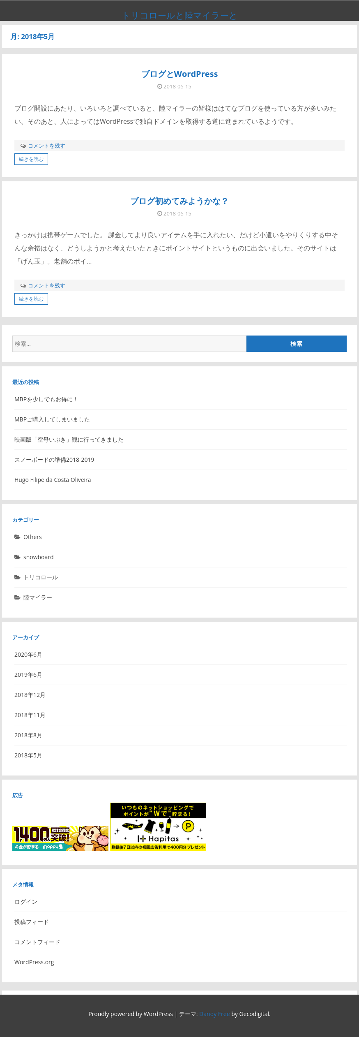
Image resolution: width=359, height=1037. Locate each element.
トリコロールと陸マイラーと (180, 15)
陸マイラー (37, 597)
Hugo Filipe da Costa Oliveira (52, 480)
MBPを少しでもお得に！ (46, 399)
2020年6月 (28, 654)
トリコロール (40, 577)
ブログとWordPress (179, 73)
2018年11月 (30, 715)
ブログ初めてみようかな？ (179, 200)
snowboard (38, 557)
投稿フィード (31, 922)
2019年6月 (28, 674)
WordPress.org (34, 962)
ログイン (25, 901)
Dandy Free (214, 1014)
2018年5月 (28, 755)
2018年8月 (28, 735)
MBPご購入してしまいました (52, 419)
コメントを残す (46, 145)
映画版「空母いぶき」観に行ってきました (69, 439)
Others (32, 537)
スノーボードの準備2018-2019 (54, 459)
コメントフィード (37, 942)
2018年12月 (30, 695)
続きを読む (31, 158)
